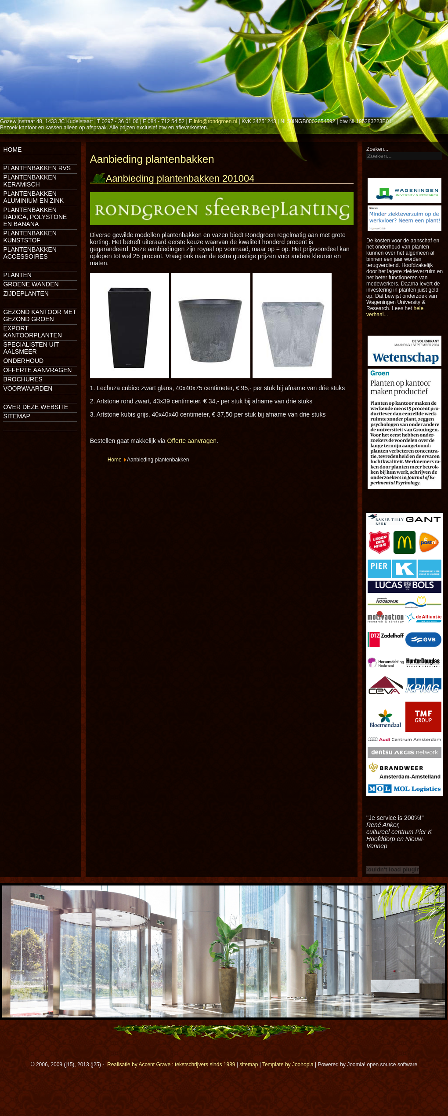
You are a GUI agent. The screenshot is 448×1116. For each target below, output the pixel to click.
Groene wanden (30, 284)
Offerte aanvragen (37, 369)
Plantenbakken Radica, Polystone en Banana (35, 216)
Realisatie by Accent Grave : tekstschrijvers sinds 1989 (171, 1064)
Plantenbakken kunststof (29, 237)
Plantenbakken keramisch (29, 181)
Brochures (22, 379)
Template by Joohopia (288, 1064)
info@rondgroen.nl (215, 121)
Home (12, 149)
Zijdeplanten (25, 293)
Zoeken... (377, 149)
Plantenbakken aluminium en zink (33, 197)
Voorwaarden (27, 388)
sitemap (248, 1064)
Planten (17, 274)
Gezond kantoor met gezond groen (39, 315)
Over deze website (35, 406)
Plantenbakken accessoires (29, 253)
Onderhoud (23, 360)
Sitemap (16, 416)
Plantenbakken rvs (37, 168)
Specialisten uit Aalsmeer (31, 348)
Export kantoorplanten (32, 332)
